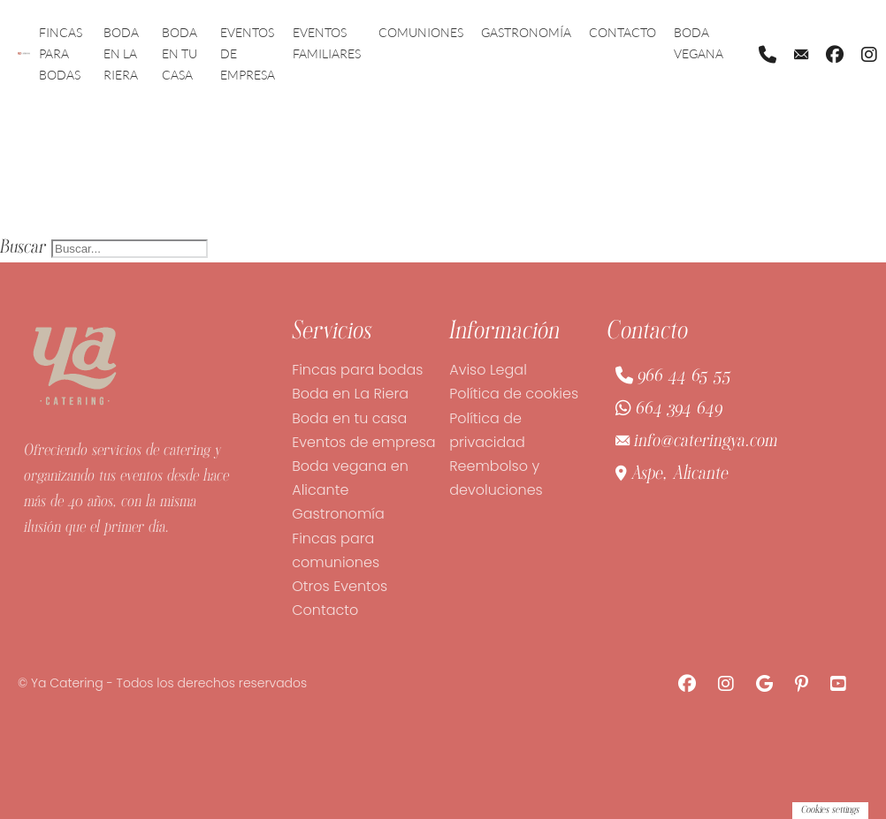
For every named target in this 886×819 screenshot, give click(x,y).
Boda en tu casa (179, 53)
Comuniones (420, 32)
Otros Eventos (339, 586)
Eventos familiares (327, 43)
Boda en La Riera (121, 53)
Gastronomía (526, 32)
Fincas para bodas (60, 53)
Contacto (622, 32)
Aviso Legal (488, 370)
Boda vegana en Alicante (350, 478)
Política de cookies (513, 393)
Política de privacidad (487, 430)
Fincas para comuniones (335, 550)
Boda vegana (698, 43)
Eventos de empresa (247, 53)
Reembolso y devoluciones (496, 478)
